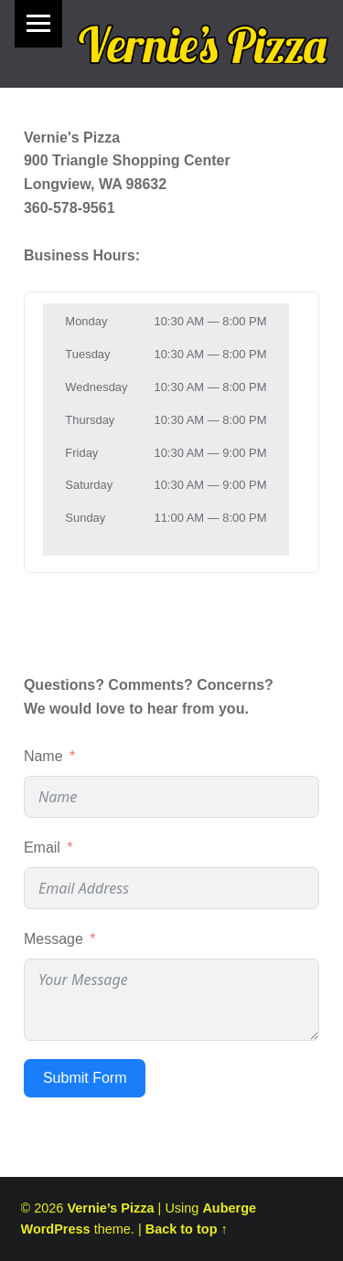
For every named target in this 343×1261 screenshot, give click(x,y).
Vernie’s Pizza (110, 1208)
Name (43, 756)
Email (42, 847)
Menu (38, 24)
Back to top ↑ (186, 1229)
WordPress (56, 1229)
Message (53, 939)
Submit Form (85, 1078)
